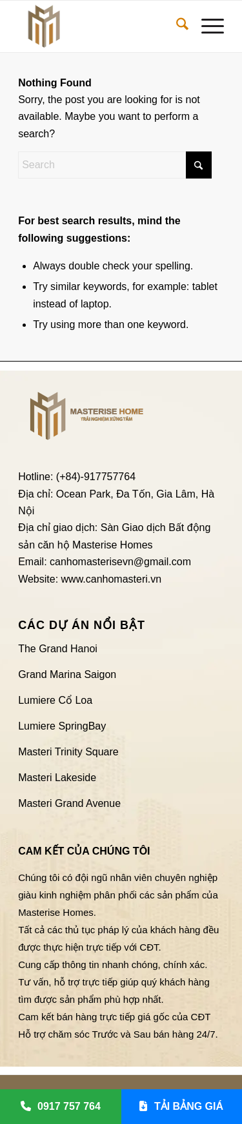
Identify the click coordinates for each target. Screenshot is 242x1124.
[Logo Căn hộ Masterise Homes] (100, 26)
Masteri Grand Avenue (69, 803)
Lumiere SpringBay (62, 726)
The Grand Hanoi (57, 648)
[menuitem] (175, 26)
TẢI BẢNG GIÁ (181, 1106)
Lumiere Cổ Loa (55, 700)
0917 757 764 (61, 1106)
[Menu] (206, 26)
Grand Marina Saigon (67, 674)
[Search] (175, 26)
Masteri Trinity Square (68, 751)
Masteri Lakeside (57, 777)
